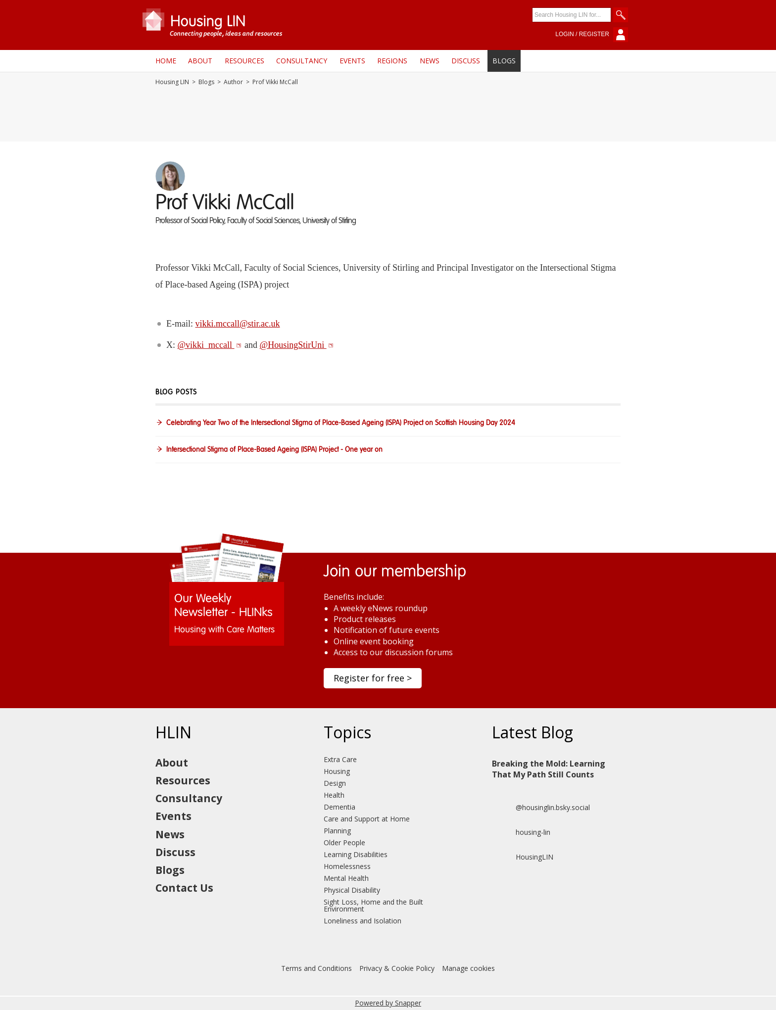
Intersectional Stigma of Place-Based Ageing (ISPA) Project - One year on (274, 449)
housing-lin (521, 832)
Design (335, 783)
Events (352, 60)
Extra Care (340, 759)
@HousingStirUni (297, 345)
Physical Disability (352, 890)
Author (233, 82)
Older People (344, 842)
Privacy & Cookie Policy (397, 968)
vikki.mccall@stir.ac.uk (237, 324)
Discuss (465, 60)
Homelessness (347, 866)
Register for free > (373, 678)
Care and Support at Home (367, 818)
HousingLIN (522, 857)
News (429, 60)
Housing (337, 771)
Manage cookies (468, 968)
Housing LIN (172, 82)
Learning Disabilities (356, 854)
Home (165, 60)
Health (334, 795)
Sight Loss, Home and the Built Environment (373, 905)
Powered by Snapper (388, 1003)
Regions (392, 60)
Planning (337, 830)
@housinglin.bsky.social (541, 807)
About (200, 60)
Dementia (339, 807)
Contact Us (184, 888)
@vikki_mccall (210, 345)
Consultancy (301, 60)
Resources (244, 60)
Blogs (504, 60)
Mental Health (346, 878)
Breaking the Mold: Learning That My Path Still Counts (548, 769)
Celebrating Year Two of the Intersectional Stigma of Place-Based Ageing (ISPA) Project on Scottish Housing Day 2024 (340, 423)
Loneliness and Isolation (362, 920)
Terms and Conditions (316, 968)
